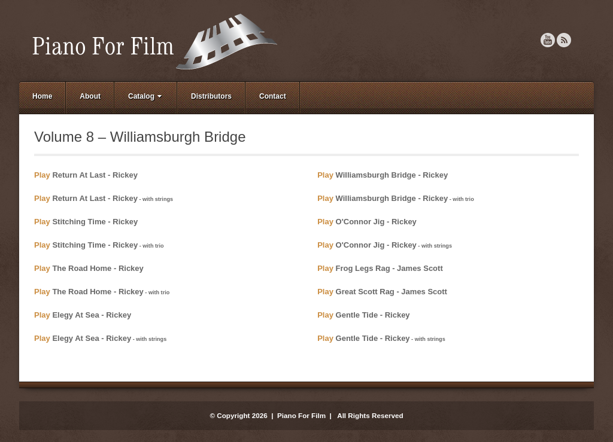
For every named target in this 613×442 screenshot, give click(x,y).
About (90, 96)
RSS (564, 40)
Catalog (146, 96)
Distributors (211, 96)
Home (42, 96)
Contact (272, 96)
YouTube (548, 40)
